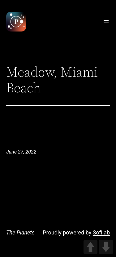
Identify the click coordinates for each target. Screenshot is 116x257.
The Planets (20, 232)
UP (90, 247)
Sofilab (101, 232)
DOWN (106, 247)
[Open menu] (106, 21)
